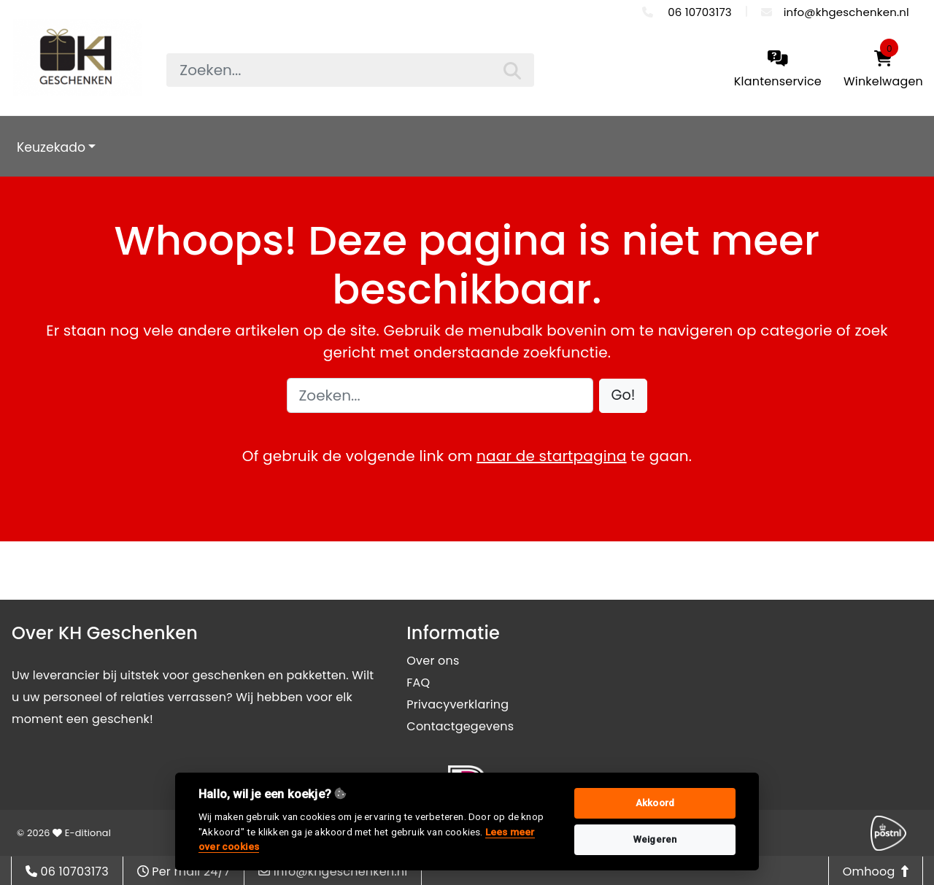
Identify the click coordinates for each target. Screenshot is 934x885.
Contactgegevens (460, 726)
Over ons (432, 660)
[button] (623, 396)
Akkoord (655, 802)
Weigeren (655, 839)
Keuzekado (51, 147)
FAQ (418, 682)
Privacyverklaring (457, 704)
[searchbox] (349, 70)
